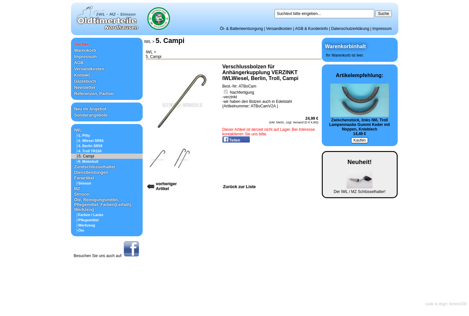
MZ (77, 188)
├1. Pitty (83, 135)
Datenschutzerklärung (350, 28)
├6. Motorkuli (87, 161)
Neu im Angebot (90, 108)
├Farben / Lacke (90, 215)
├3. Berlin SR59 (89, 146)
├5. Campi (85, 156)
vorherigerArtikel (166, 186)
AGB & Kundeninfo (311, 28)
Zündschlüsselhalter (94, 166)
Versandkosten (279, 28)
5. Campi (170, 41)
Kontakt (82, 75)
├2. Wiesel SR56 (90, 141)
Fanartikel (84, 177)
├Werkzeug (85, 225)
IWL (78, 130)
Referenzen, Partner (94, 93)
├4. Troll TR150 (89, 151)
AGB (79, 62)
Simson (82, 194)
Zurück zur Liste (239, 186)
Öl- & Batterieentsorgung (241, 28)
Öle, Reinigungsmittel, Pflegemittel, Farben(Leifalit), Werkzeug (103, 204)
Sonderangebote (91, 115)
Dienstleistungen (91, 172)
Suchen (82, 44)
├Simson (84, 183)
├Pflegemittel (87, 220)
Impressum (381, 28)
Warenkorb (85, 50)
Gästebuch (85, 81)
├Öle (80, 230)
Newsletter (85, 87)
